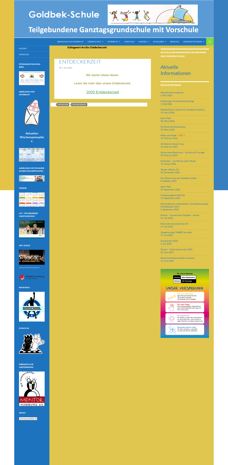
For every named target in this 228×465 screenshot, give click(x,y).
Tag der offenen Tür (170, 169)
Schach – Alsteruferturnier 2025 (176, 249)
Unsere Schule (94, 42)
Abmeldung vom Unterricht (70, 42)
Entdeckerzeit (80, 61)
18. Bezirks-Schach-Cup (172, 143)
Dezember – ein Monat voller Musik (178, 161)
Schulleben (158, 42)
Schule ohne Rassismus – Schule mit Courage (182, 152)
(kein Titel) (166, 118)
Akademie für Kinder (192, 42)
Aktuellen (32, 137)
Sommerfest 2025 (169, 240)
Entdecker (63, 104)
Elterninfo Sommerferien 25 (174, 223)
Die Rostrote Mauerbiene (173, 126)
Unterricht (112, 42)
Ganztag (143, 42)
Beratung (174, 42)
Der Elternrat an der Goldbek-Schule (178, 178)
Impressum (24, 54)
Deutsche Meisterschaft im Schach (177, 258)
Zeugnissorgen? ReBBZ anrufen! (176, 232)
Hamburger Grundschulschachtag (177, 101)
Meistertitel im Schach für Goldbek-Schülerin (183, 109)
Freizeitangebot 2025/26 (173, 195)
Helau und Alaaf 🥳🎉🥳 (173, 135)
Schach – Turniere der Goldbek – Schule (180, 215)
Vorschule (129, 42)
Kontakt (23, 48)
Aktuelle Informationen (172, 92)
